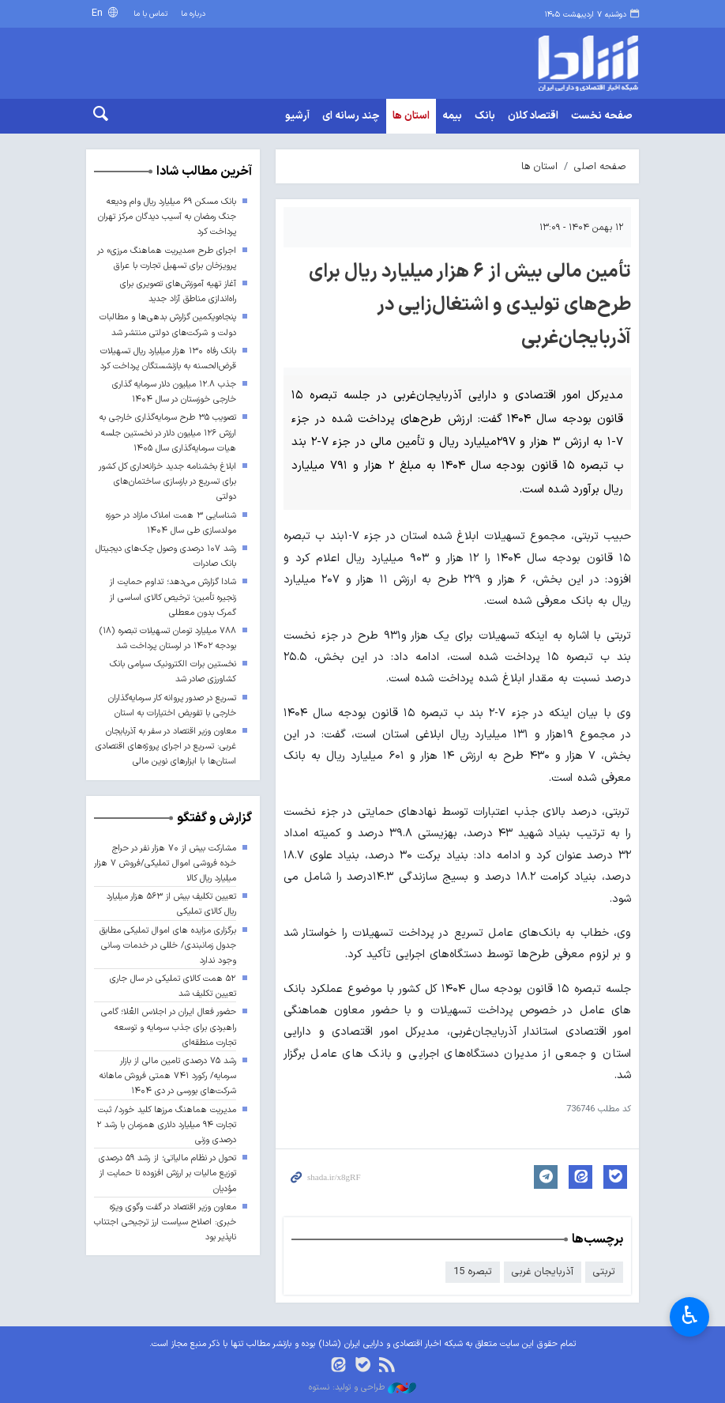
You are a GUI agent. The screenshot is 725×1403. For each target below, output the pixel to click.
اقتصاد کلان (533, 116)
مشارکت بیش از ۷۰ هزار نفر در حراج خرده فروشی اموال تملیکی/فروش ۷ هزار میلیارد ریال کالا (165, 863)
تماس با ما (150, 14)
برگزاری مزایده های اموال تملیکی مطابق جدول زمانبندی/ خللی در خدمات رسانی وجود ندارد (168, 945)
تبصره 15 (472, 1271)
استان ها (411, 116)
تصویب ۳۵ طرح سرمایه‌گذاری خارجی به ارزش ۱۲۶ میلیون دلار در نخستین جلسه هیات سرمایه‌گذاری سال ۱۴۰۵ (168, 432)
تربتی (604, 1271)
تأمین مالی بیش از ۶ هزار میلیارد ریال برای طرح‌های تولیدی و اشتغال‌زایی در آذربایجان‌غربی (470, 305)
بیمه (452, 116)
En (99, 13)
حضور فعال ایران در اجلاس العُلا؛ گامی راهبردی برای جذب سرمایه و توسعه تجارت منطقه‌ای (168, 1027)
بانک (485, 116)
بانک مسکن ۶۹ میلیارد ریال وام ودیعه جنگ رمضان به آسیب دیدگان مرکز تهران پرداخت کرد (167, 217)
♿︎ (689, 1315)
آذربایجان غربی (542, 1271)
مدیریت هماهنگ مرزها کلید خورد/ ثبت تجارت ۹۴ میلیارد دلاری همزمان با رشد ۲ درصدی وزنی (166, 1125)
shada (576, 63)
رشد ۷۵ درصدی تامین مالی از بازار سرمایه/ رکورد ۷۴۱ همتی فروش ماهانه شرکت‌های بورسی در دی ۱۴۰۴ (168, 1076)
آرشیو (297, 116)
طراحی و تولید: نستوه (362, 1388)
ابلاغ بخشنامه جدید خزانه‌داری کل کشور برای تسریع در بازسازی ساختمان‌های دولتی (167, 481)
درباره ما (193, 14)
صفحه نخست (602, 116)
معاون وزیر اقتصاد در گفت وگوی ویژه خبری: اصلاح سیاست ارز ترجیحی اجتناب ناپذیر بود (165, 1222)
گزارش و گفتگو (214, 818)
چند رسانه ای (351, 116)
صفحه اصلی (600, 166)
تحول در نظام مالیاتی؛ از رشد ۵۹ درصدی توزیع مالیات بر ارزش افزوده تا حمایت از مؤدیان (167, 1173)
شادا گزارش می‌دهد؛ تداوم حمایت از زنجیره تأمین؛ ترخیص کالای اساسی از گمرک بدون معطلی (173, 597)
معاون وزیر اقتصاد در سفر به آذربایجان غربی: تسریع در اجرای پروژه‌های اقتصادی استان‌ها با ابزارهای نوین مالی (166, 746)
